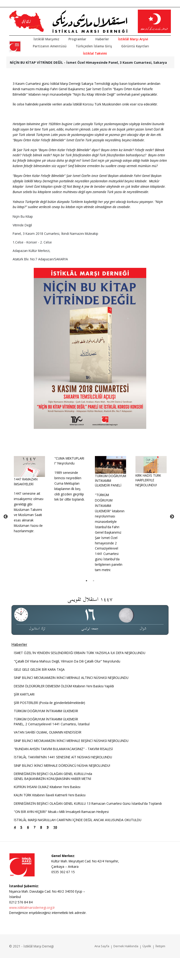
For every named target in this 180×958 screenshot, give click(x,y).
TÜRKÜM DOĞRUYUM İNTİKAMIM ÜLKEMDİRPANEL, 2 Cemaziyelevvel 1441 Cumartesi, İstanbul (52, 721)
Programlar (77, 39)
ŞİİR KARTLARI (24, 694)
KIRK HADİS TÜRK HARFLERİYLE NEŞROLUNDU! (148, 480)
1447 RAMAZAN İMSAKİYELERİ (26, 481)
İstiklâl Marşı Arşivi (133, 39)
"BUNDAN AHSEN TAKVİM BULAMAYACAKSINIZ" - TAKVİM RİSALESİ (63, 749)
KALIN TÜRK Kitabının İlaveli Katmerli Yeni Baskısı (50, 795)
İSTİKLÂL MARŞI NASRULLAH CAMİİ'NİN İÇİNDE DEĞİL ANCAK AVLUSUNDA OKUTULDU (77, 820)
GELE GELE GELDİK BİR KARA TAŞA (39, 669)
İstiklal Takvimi (95, 53)
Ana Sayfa (101, 946)
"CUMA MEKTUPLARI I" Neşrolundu (69, 460)
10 (55, 827)
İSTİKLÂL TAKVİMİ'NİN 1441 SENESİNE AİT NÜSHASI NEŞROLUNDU (63, 757)
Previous (5, 516)
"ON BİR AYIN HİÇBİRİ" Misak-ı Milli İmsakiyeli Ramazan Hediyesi (61, 811)
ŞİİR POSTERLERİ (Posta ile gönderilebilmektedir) (49, 702)
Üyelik (146, 946)
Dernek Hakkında (125, 946)
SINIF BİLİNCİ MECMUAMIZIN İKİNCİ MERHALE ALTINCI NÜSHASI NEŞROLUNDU (71, 677)
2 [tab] (93, 580)
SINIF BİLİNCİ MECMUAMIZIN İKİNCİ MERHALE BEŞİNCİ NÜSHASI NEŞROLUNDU (71, 740)
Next (172, 516)
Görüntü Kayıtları (135, 46)
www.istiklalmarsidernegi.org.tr (32, 907)
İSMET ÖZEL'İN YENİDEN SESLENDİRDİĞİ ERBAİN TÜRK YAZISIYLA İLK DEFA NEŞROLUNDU (79, 653)
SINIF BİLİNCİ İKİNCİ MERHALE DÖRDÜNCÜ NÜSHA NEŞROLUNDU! (62, 765)
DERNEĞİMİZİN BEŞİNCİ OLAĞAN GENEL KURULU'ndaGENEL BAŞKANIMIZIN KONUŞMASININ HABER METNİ (53, 776)
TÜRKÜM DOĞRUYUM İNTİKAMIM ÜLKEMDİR (46, 711)
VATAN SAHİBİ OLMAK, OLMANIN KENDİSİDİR (47, 732)
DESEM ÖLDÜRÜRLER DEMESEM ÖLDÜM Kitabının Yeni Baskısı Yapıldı (64, 686)
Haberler (102, 39)
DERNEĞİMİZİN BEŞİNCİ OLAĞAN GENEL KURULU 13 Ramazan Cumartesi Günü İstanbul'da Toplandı (88, 803)
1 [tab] (86, 580)
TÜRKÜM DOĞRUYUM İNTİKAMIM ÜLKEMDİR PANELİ (110, 481)
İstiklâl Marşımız (46, 39)
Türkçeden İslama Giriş (94, 46)
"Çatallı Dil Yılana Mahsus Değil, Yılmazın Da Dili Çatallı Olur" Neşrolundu (67, 661)
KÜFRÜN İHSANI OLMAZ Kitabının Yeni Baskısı (47, 787)
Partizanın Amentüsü (50, 46)
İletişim (160, 946)
